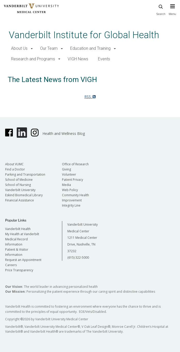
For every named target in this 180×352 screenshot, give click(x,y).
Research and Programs (33, 58)
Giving (66, 169)
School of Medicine (19, 179)
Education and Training (90, 48)
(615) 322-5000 (78, 257)
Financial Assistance (19, 200)
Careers (11, 265)
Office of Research (75, 164)
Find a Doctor (15, 169)
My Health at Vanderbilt (22, 234)
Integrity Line (71, 205)
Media (66, 185)
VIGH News (78, 58)
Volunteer (69, 174)
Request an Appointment (23, 260)
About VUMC (14, 164)
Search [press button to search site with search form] (161, 9)
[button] (31, 48)
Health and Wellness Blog (63, 133)
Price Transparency (19, 270)
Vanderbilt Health (18, 229)
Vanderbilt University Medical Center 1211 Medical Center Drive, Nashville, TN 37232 (82, 237)
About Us (19, 48)
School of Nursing (18, 185)
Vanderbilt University (20, 190)
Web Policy (70, 190)
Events (104, 58)
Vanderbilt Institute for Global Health (84, 34)
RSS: (90, 96)
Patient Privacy (72, 179)
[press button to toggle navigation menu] (172, 12)
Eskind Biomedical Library (24, 195)
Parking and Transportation (25, 174)
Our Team (49, 48)
